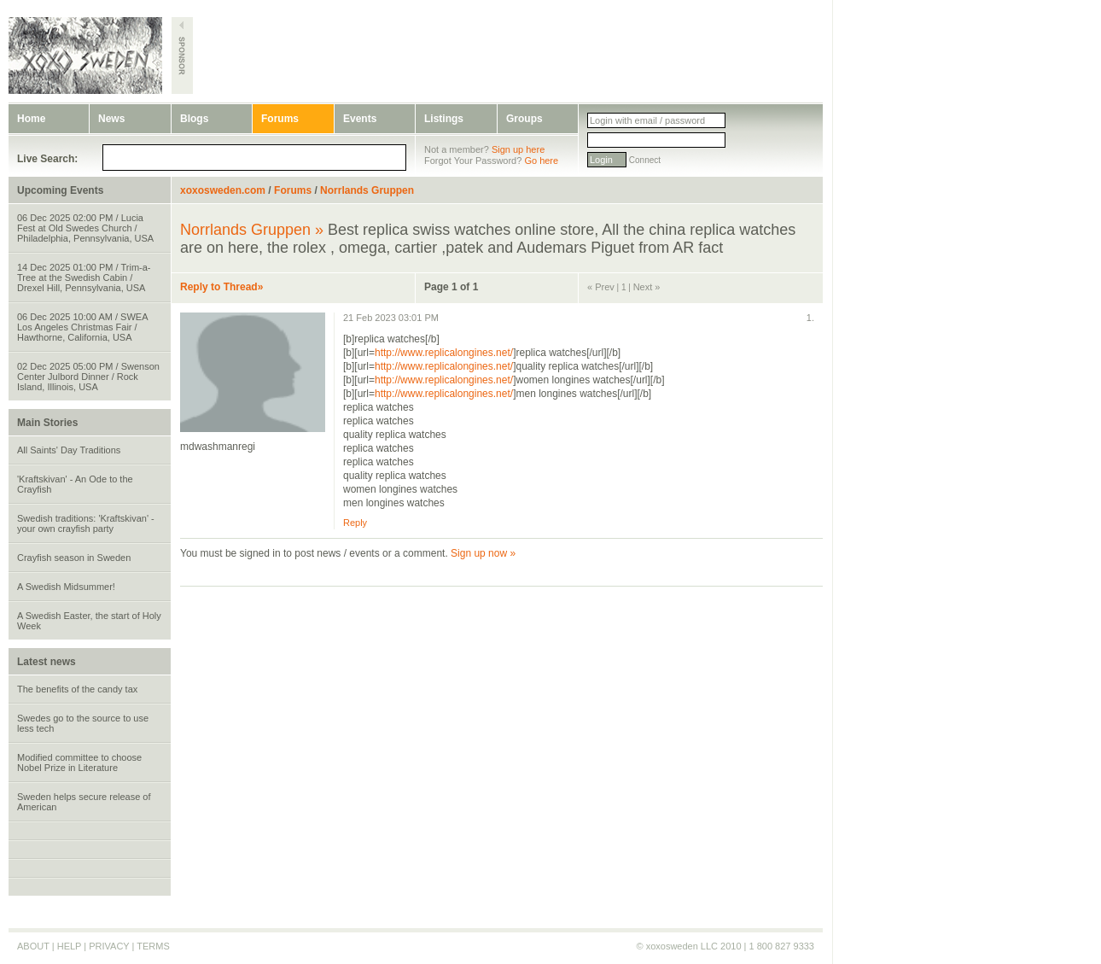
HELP (69, 946)
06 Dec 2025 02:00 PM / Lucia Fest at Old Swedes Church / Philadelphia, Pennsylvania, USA (85, 228)
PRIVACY (109, 946)
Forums (280, 119)
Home (31, 119)
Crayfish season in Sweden (74, 557)
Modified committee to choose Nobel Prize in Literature (79, 762)
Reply (355, 522)
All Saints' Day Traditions (68, 450)
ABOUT (33, 946)
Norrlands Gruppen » (251, 229)
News (111, 119)
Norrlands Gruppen (367, 190)
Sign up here (518, 149)
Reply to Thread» (221, 287)
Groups (524, 119)
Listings (443, 119)
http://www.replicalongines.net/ (444, 353)
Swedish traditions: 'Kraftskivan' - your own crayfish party (85, 523)
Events (359, 119)
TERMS (153, 946)
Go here (541, 160)
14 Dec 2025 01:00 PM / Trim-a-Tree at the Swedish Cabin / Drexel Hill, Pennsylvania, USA (84, 277)
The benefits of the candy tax (77, 689)
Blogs (194, 119)
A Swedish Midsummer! (66, 586)
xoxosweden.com (222, 190)
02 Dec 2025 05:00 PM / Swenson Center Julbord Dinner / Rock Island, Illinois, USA (88, 376)
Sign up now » (483, 553)
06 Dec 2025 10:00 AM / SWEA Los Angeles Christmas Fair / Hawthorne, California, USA (82, 327)
